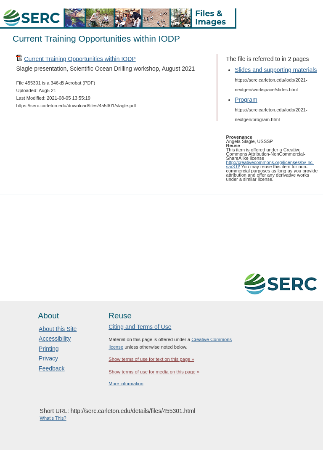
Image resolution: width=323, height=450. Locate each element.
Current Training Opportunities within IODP (79, 59)
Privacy (48, 358)
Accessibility (55, 338)
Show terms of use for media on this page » (154, 371)
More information (126, 383)
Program (246, 99)
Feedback (51, 368)
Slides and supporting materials (276, 69)
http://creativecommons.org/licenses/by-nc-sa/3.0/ (270, 164)
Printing (48, 348)
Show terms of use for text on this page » (151, 359)
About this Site (58, 329)
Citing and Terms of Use (140, 326)
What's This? (53, 418)
